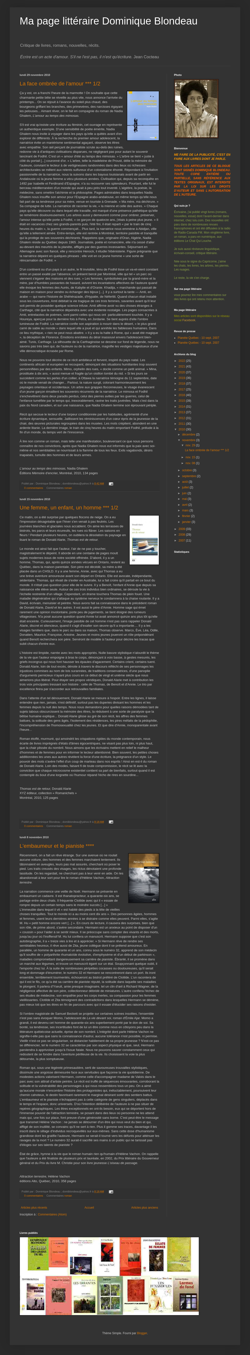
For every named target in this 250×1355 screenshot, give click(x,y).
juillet (186, 487)
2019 (182, 378)
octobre (187, 470)
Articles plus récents (34, 1207)
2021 (182, 366)
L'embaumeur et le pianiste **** (57, 846)
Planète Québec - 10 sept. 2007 (198, 338)
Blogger (142, 1333)
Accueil (89, 1207)
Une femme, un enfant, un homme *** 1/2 (69, 508)
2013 (182, 412)
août (185, 481)
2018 (182, 383)
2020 (182, 372)
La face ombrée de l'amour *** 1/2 (60, 84)
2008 (182, 534)
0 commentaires (33, 487)
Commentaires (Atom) (52, 1214)
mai (185, 499)
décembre (189, 434)
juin (185, 493)
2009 (182, 529)
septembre (189, 476)
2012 (182, 418)
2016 (182, 395)
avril (185, 505)
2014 (182, 406)
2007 (182, 540)
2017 (182, 389)
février (186, 516)
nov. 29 (191, 445)
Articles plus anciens (144, 1207)
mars (185, 510)
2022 (182, 361)
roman (68, 487)
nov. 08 (191, 463)
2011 (182, 423)
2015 (182, 400)
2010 (182, 429)
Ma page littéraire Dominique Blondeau (109, 21)
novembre (189, 440)
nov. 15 (191, 457)
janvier (187, 522)
